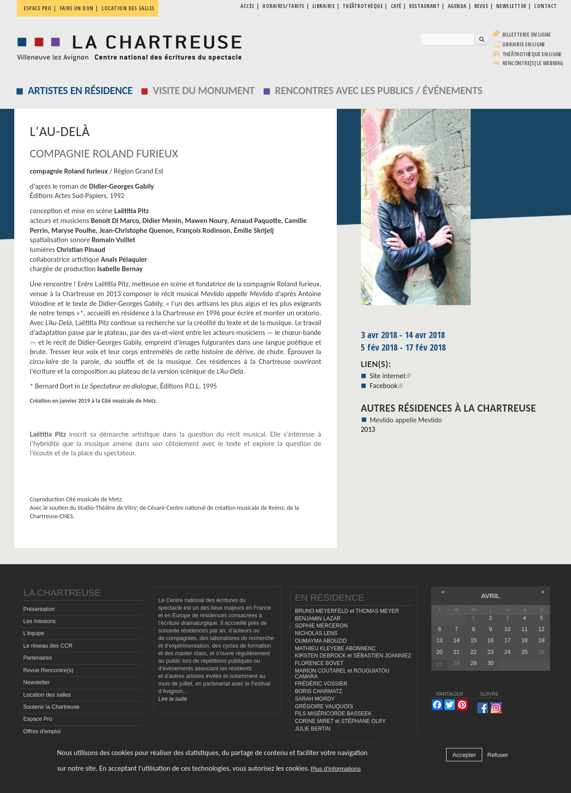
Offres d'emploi (42, 731)
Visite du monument (204, 90)
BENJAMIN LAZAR (317, 618)
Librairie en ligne (524, 44)
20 (439, 652)
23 (491, 652)
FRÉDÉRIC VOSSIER (321, 684)
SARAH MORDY (315, 699)
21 (456, 652)
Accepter (464, 755)
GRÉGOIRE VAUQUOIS (324, 706)
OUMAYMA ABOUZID (321, 641)
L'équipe (33, 633)
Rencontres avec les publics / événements (378, 90)
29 (473, 663)
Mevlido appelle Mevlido (406, 420)
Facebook (386, 385)
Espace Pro (37, 719)
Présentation (39, 609)
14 (456, 640)
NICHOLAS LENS (316, 633)
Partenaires (37, 658)
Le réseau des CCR (48, 646)
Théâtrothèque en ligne (532, 54)
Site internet (390, 376)
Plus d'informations (335, 768)
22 (473, 652)
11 (524, 629)
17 (508, 640)
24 (508, 652)
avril (490, 595)
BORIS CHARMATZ (318, 691)
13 (439, 640)
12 (541, 629)
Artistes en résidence (80, 90)
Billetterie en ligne (526, 34)
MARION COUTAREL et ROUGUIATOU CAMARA (342, 674)
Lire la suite (172, 699)
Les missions (39, 621)
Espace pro (37, 8)
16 (491, 640)
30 (491, 663)
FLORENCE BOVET (319, 663)
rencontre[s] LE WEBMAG (532, 63)
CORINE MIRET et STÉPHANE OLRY (340, 721)
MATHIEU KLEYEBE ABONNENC (335, 648)
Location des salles (128, 8)
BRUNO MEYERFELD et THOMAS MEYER (347, 611)
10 (508, 629)
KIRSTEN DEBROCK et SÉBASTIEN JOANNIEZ (353, 656)
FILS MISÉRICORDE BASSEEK (333, 713)
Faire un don (77, 8)
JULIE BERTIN (313, 729)
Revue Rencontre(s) (48, 670)
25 (524, 652)
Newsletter (36, 682)
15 (473, 640)
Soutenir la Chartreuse (51, 707)
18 (524, 640)
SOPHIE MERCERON (321, 626)
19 (541, 640)
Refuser (497, 755)
